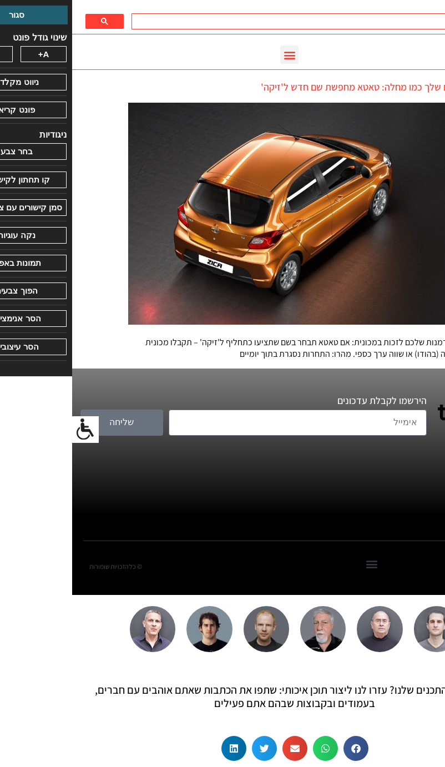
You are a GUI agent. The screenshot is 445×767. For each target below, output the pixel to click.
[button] (217, 55)
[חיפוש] (246, 22)
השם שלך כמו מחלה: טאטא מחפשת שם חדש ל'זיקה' (289, 86)
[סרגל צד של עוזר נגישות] (13, 429)
